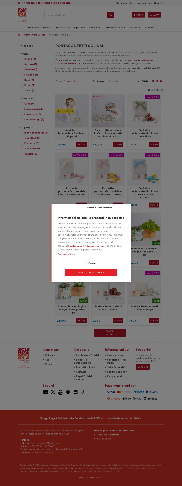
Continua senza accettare (111, 212)
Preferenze (73, 268)
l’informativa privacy (94, 251)
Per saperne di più (66, 259)
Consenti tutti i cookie (110, 268)
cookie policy (76, 251)
